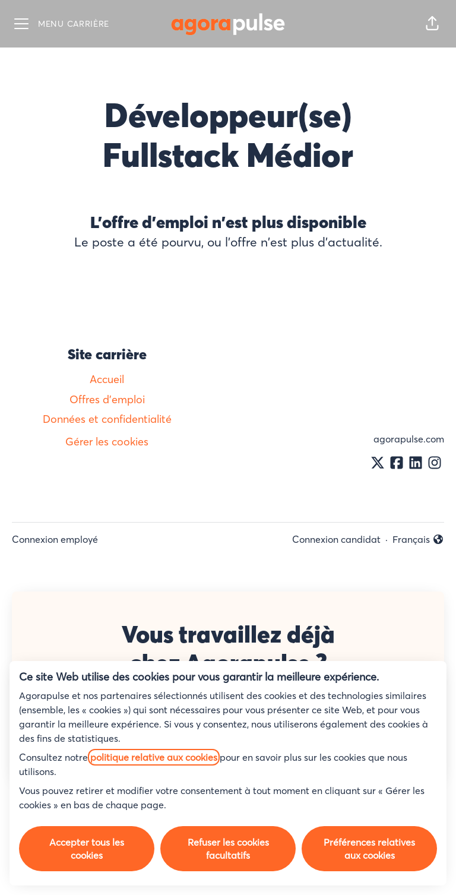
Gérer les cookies (106, 441)
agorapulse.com (408, 439)
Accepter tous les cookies (86, 848)
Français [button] (418, 539)
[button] (432, 23)
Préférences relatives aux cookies (369, 848)
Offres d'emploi (107, 399)
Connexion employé (55, 539)
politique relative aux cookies (153, 757)
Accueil (107, 379)
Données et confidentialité (107, 419)
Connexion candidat (336, 539)
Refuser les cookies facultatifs (228, 848)
